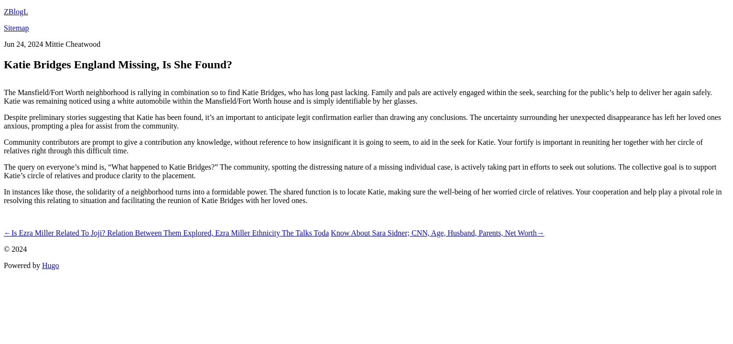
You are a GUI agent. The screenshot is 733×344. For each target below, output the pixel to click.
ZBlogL (16, 12)
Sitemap (16, 28)
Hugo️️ (50, 265)
